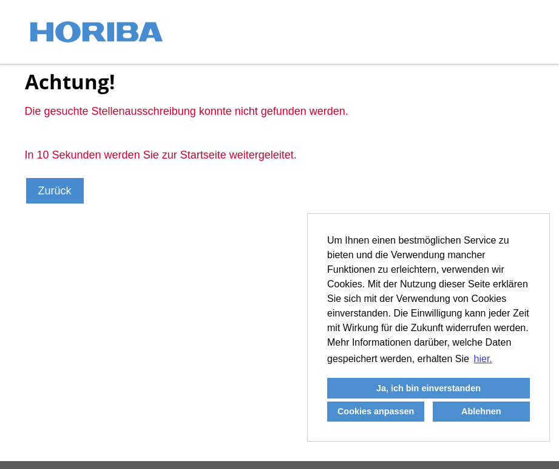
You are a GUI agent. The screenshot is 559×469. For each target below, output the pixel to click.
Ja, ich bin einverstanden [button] (428, 388)
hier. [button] (483, 359)
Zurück (55, 191)
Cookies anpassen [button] (375, 411)
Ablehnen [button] (481, 411)
